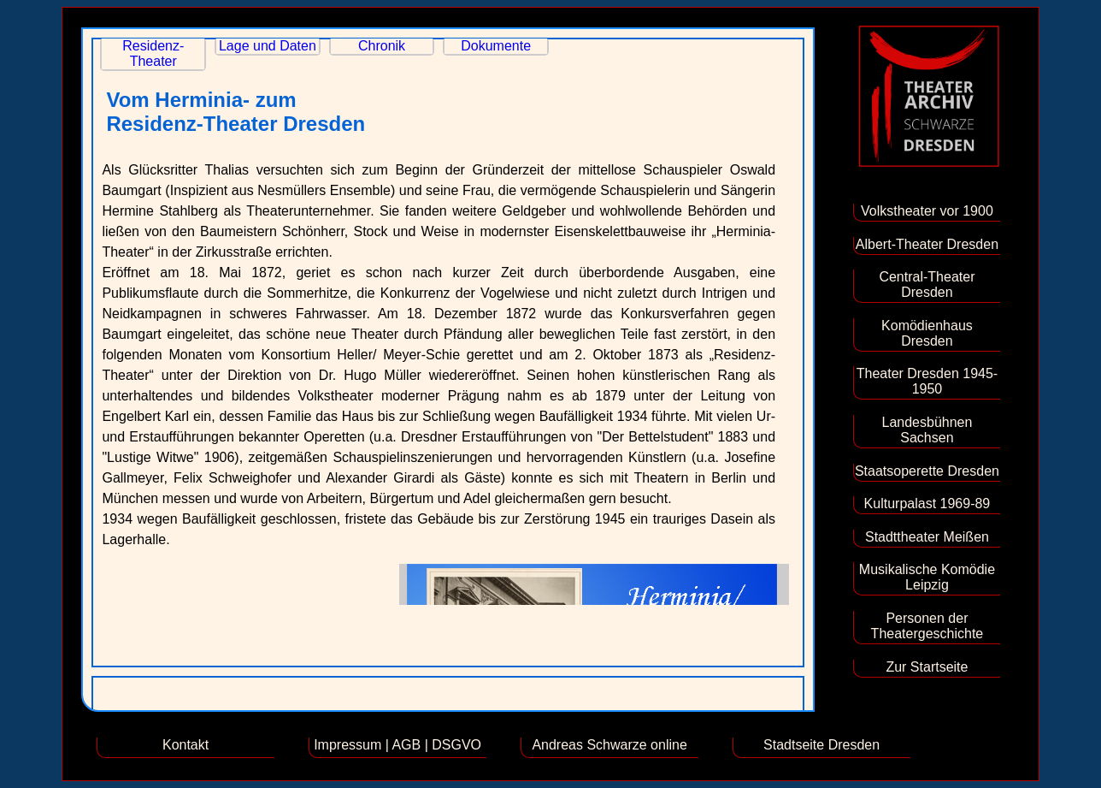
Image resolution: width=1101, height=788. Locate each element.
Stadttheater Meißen (927, 537)
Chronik (381, 46)
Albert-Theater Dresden (927, 244)
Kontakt (185, 745)
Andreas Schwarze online (609, 745)
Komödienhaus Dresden (927, 333)
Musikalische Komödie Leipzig (927, 577)
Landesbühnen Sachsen (926, 430)
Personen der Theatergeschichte (927, 626)
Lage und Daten (267, 46)
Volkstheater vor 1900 (927, 211)
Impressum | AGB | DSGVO (397, 745)
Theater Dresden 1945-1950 (927, 381)
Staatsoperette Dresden (927, 471)
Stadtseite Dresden (821, 745)
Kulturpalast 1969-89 (927, 503)
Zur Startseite (927, 667)
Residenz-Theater (153, 53)
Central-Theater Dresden (926, 284)
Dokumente (496, 46)
